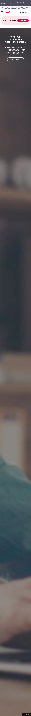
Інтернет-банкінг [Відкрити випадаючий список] (24, 12)
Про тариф (15, 59)
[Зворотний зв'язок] (26, 714)
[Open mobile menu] (2, 12)
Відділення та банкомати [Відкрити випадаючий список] (22, 3)
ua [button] (28, 3)
